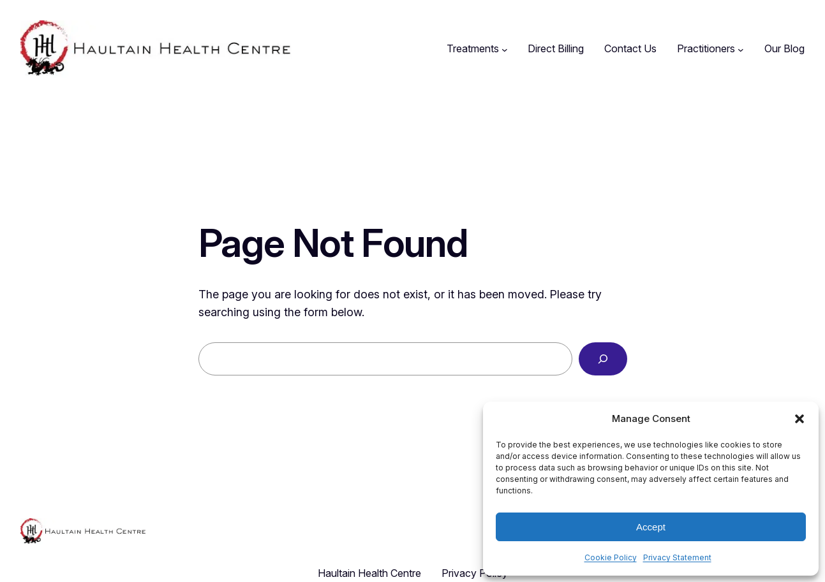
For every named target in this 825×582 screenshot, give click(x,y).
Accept (650, 526)
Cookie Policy (610, 557)
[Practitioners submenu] (741, 49)
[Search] (603, 358)
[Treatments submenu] (505, 49)
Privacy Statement (677, 557)
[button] (799, 418)
